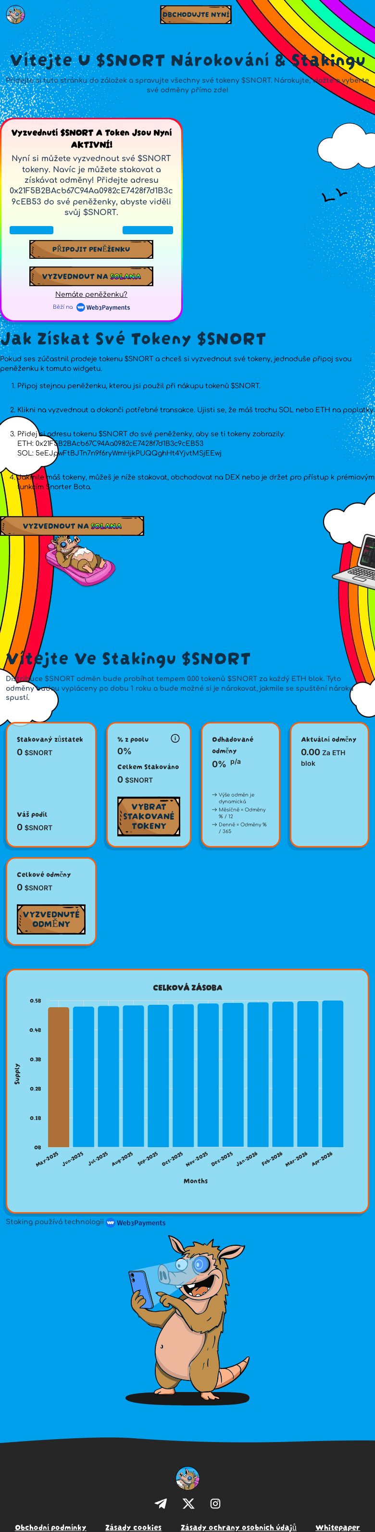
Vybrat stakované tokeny (149, 815)
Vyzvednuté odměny (51, 918)
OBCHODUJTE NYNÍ (195, 13)
